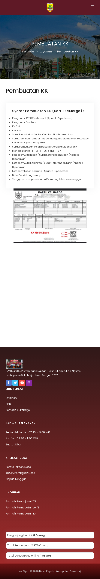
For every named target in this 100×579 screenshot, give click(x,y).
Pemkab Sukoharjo (18, 410)
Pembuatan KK (67, 51)
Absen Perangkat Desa (20, 473)
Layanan (46, 51)
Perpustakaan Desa (18, 467)
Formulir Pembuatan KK (21, 513)
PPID (8, 404)
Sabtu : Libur (13, 444)
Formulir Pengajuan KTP (21, 501)
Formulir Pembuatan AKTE (22, 507)
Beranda (28, 51)
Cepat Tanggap (16, 479)
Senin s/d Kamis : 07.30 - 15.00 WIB (28, 432)
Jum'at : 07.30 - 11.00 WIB (22, 438)
